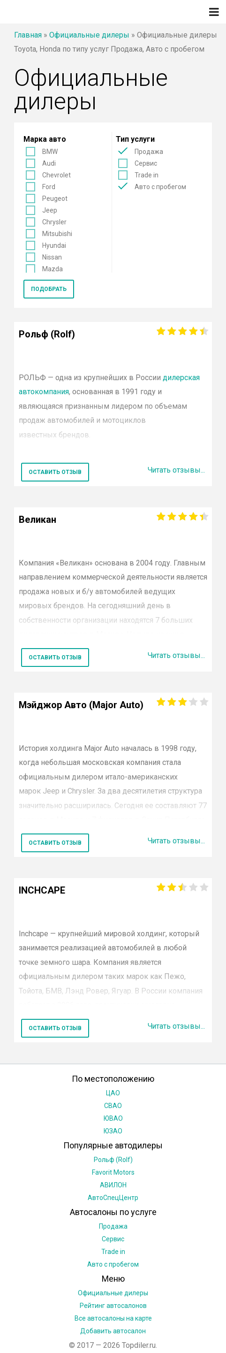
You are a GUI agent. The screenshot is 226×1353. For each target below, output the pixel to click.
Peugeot (55, 198)
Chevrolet (56, 175)
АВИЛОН (113, 1185)
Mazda (52, 269)
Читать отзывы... (176, 470)
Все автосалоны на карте (113, 1318)
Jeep (49, 210)
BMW (50, 151)
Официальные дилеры (89, 35)
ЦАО (113, 1093)
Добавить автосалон (113, 1331)
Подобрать (49, 289)
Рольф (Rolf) (113, 1159)
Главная (28, 35)
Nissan (52, 257)
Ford (48, 187)
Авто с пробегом (160, 187)
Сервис (146, 163)
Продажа (149, 151)
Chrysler (54, 222)
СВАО (113, 1105)
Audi (49, 163)
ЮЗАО (113, 1131)
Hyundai (54, 245)
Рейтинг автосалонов (113, 1305)
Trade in (146, 175)
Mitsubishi (57, 233)
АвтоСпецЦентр (113, 1197)
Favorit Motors (113, 1172)
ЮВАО (113, 1118)
